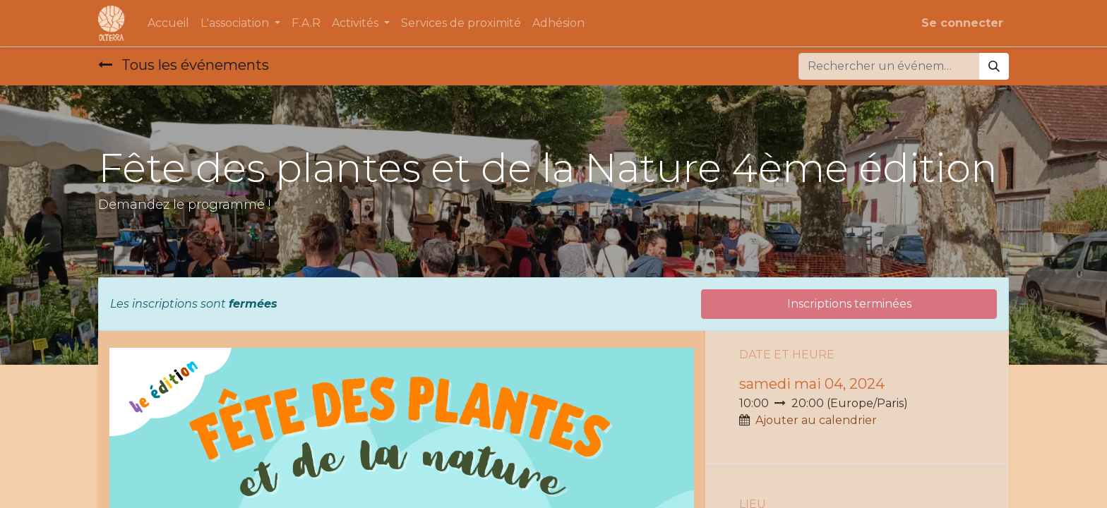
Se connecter (962, 23)
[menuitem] (168, 23)
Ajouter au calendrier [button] (816, 420)
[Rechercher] (994, 66)
